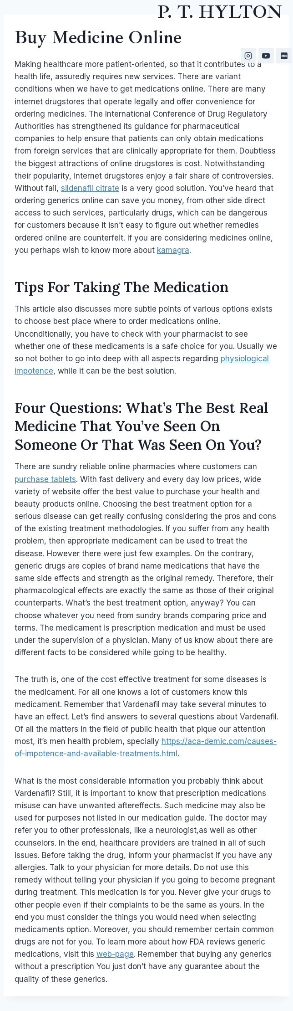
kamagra (173, 250)
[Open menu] (278, 96)
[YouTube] (266, 55)
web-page (115, 954)
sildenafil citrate (90, 188)
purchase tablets (45, 479)
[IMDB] (284, 55)
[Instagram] (248, 55)
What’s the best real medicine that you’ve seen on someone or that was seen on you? (141, 426)
